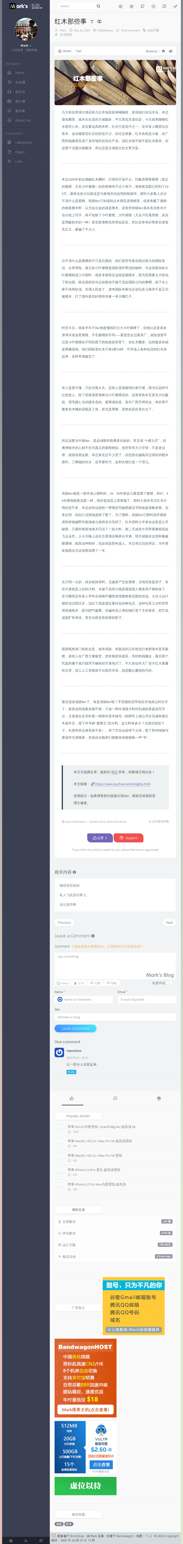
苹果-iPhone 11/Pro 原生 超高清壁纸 (94, 1170)
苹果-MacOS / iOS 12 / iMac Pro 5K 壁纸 (95, 1155)
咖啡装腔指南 (70, 885)
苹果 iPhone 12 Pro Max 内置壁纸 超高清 (97, 1184)
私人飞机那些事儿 (73, 895)
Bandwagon (125, 1536)
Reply (71, 1071)
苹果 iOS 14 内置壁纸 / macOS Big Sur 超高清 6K (102, 1127)
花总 (114, 772)
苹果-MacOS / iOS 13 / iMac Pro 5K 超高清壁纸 (100, 1141)
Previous (64, 922)
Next (169, 922)
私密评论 (159, 983)
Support (128, 838)
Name (60, 992)
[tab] (71, 1098)
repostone (73, 1050)
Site (57, 1009)
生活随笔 (66, 35)
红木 (69, 1524)
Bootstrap (77, 1536)
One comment (130, 30)
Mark (63, 30)
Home (64, 51)
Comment (99, 946)
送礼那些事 (68, 904)
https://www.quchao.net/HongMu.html (123, 784)
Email (123, 992)
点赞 (100, 838)
